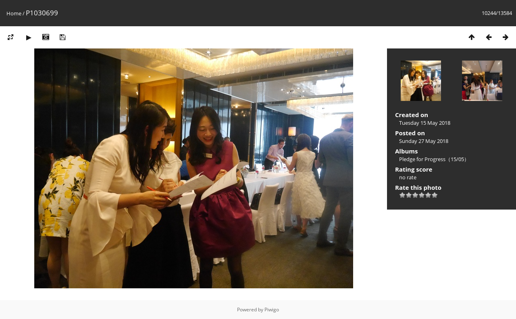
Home (13, 13)
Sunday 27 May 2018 (423, 141)
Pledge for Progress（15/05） (434, 159)
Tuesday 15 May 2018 (424, 122)
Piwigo (271, 309)
